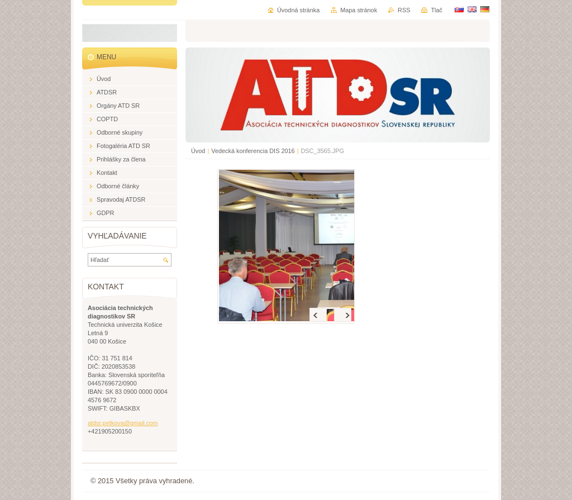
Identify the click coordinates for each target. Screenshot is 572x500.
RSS (404, 10)
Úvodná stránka (298, 10)
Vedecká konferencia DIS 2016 (252, 150)
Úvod (198, 150)
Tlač (436, 10)
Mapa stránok (358, 10)
